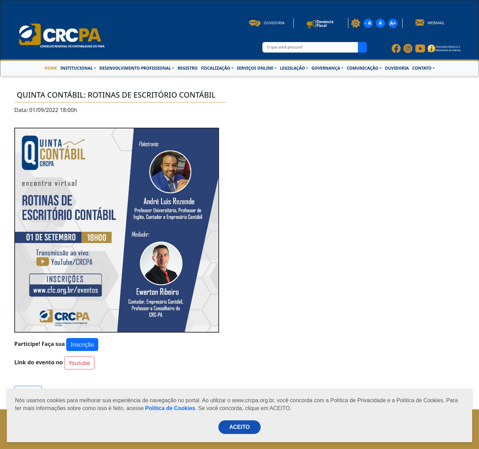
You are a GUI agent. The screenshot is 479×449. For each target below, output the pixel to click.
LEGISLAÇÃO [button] (292, 68)
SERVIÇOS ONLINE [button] (255, 68)
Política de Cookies (170, 408)
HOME (50, 68)
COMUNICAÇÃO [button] (362, 68)
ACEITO (239, 427)
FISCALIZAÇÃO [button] (215, 68)
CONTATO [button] (421, 68)
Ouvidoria (266, 22)
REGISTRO (187, 68)
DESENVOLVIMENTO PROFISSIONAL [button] (135, 68)
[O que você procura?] (310, 47)
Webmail (430, 22)
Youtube (79, 363)
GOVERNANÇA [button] (325, 68)
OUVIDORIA (397, 68)
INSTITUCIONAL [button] (76, 68)
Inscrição (82, 344)
